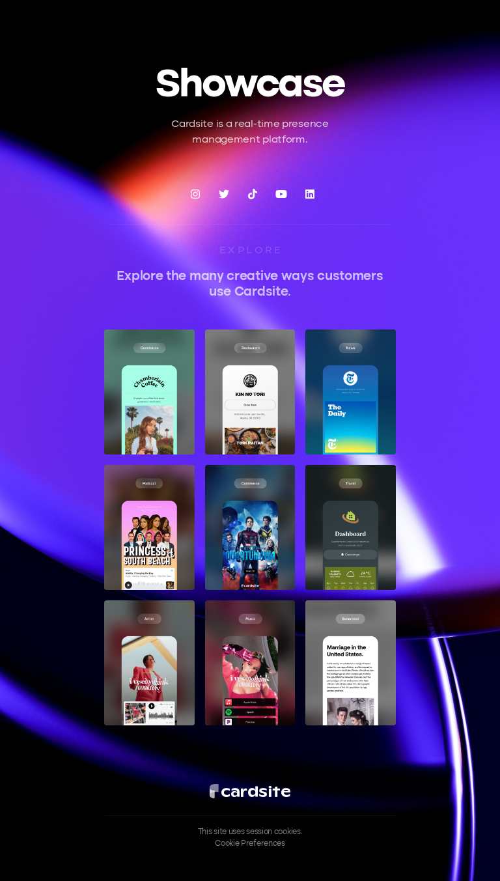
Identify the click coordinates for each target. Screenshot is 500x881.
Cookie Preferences (250, 844)
